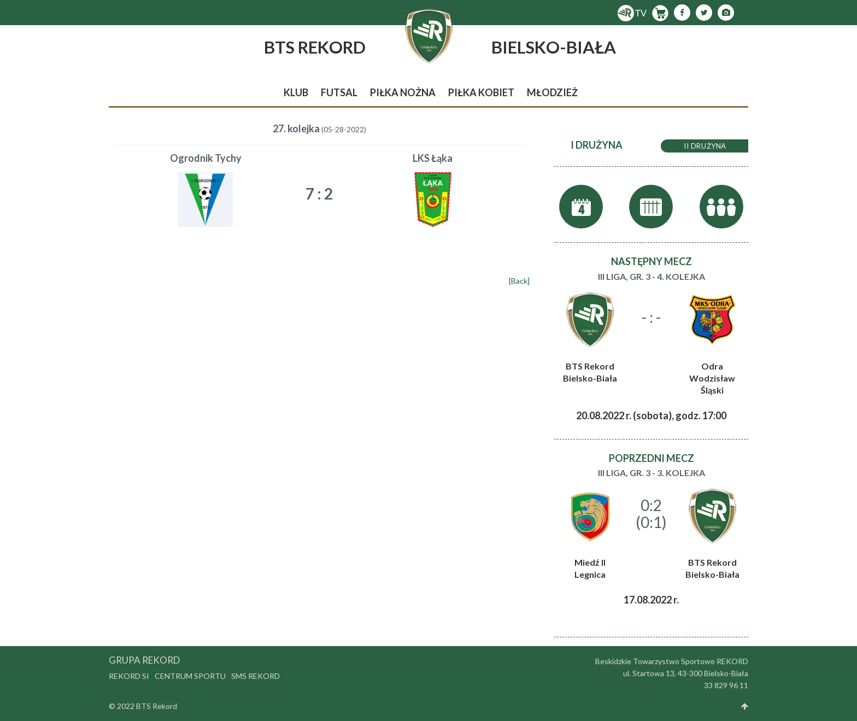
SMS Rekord (255, 676)
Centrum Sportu (190, 676)
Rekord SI (129, 676)
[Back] (519, 280)
